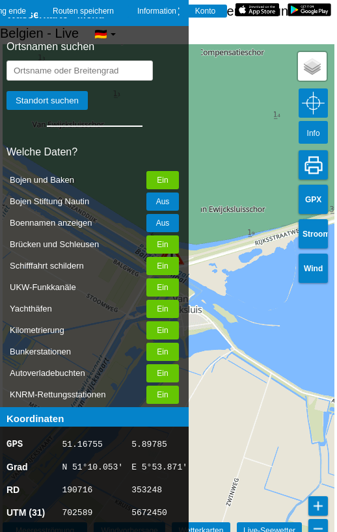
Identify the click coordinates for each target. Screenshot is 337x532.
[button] (312, 66)
